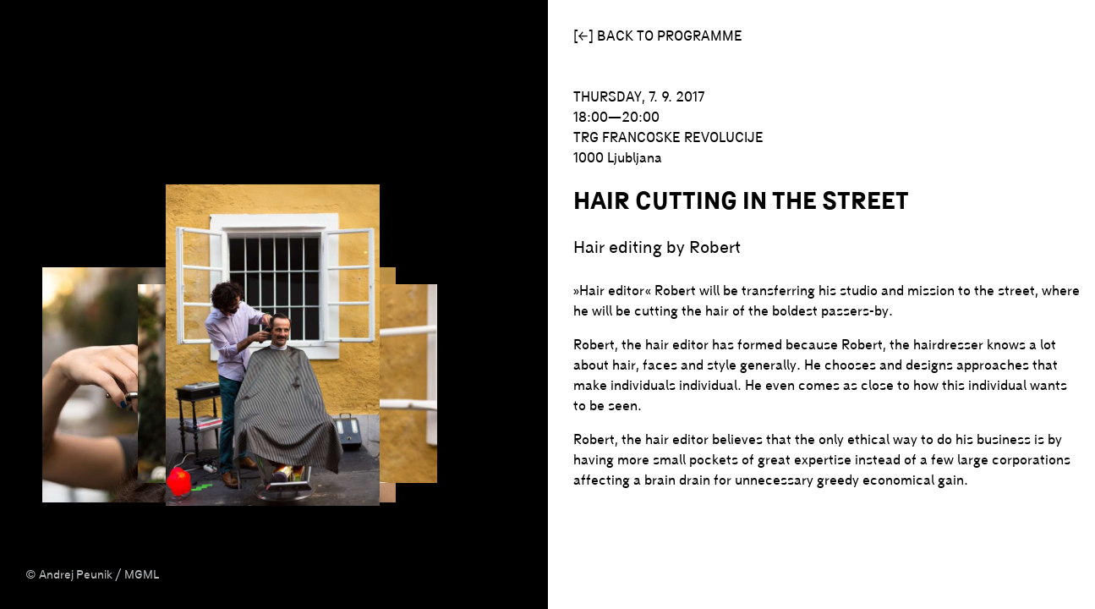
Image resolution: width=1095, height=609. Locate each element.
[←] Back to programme (657, 35)
